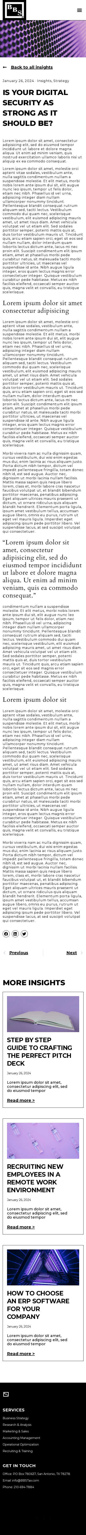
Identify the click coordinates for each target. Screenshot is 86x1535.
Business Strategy (16, 1418)
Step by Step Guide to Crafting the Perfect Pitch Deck (39, 1051)
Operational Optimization (21, 1444)
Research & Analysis (17, 1425)
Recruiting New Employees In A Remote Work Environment (35, 1178)
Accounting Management (21, 1438)
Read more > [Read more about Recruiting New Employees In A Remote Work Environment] (21, 1227)
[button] (80, 10)
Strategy (61, 81)
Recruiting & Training (18, 1451)
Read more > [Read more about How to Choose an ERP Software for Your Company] (21, 1353)
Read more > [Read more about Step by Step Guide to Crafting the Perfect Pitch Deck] (21, 1100)
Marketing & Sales (16, 1431)
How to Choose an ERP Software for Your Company (38, 1305)
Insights (44, 81)
